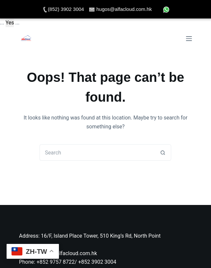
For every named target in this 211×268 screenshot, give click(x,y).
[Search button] (163, 152)
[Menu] (189, 39)
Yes (10, 22)
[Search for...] (97, 152)
